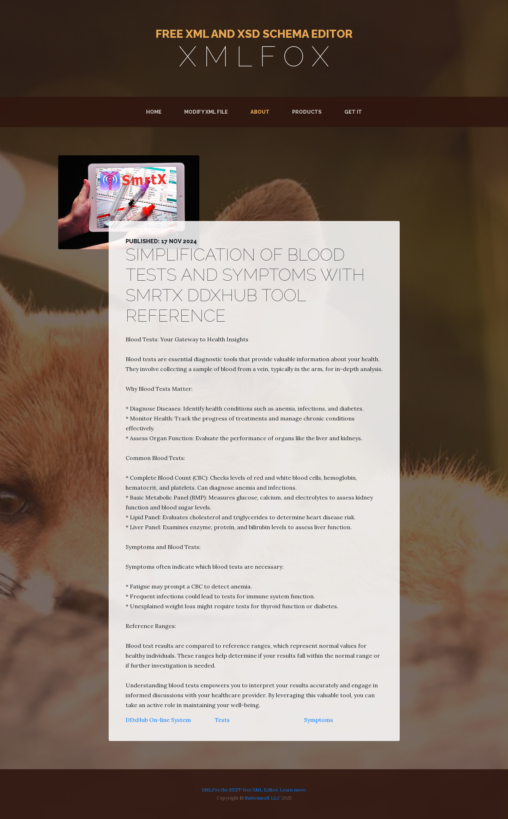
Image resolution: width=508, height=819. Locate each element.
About (260, 112)
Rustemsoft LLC (262, 798)
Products (307, 112)
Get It (353, 112)
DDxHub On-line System (158, 719)
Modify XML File (206, 112)
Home (155, 111)
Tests (222, 719)
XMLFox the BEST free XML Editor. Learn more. (254, 790)
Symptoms (318, 719)
